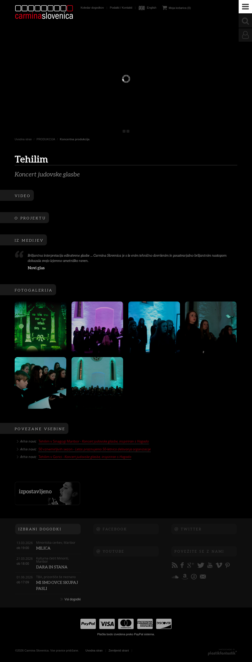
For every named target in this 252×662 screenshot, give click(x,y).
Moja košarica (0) (180, 7)
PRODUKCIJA (46, 139)
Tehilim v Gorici (85, 456)
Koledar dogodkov (92, 7)
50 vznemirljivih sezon (95, 449)
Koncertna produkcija (75, 139)
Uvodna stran (23, 139)
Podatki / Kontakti (121, 7)
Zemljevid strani (119, 650)
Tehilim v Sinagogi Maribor (94, 441)
